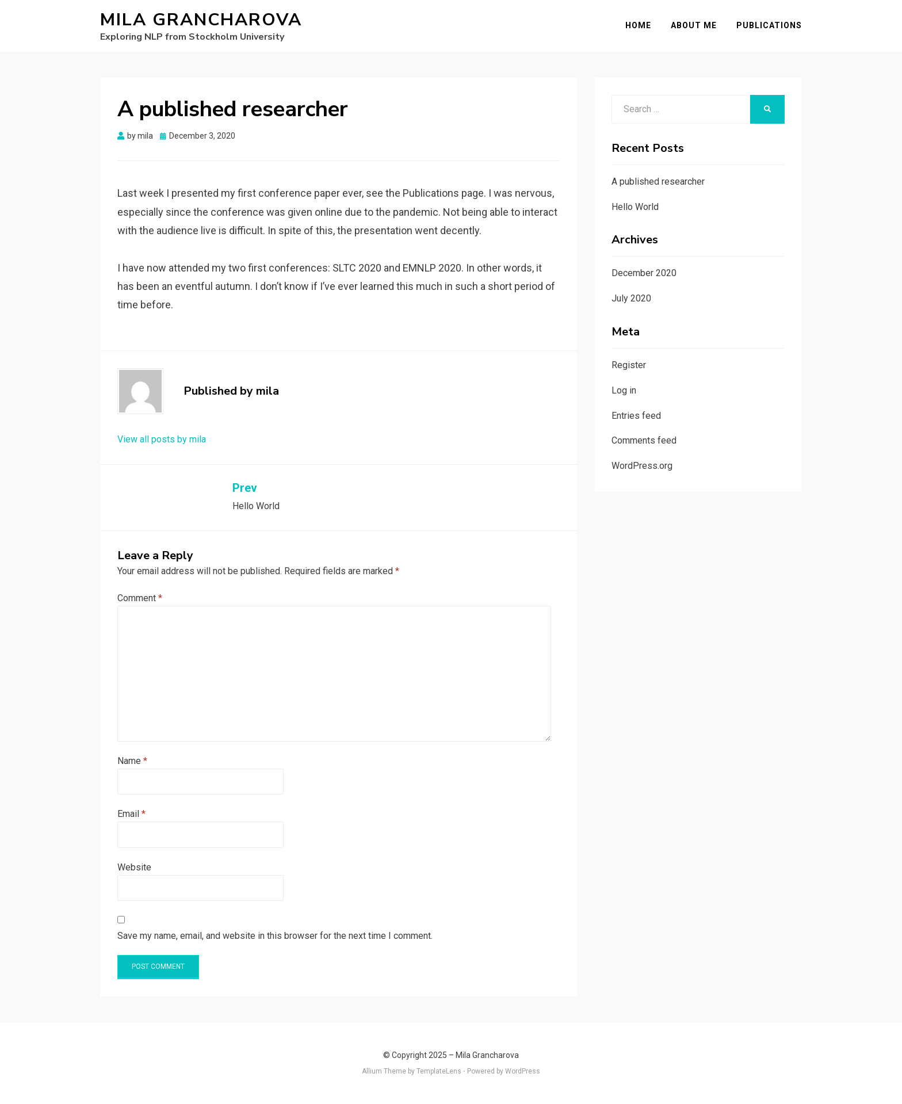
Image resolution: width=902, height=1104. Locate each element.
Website (134, 867)
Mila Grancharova (201, 20)
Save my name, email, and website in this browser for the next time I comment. (275, 935)
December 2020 (643, 273)
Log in (623, 390)
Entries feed (636, 415)
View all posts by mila (161, 439)
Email (131, 813)
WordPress (522, 1071)
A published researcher (658, 181)
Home (638, 25)
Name (132, 760)
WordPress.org (641, 465)
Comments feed (643, 440)
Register (628, 365)
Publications (769, 25)
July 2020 (631, 298)
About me (694, 25)
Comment (139, 598)
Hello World (635, 206)
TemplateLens (438, 1071)
